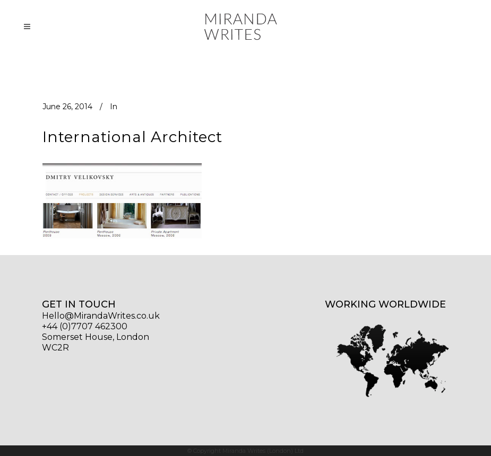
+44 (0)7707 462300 (84, 326)
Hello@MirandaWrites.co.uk (101, 316)
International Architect (132, 137)
